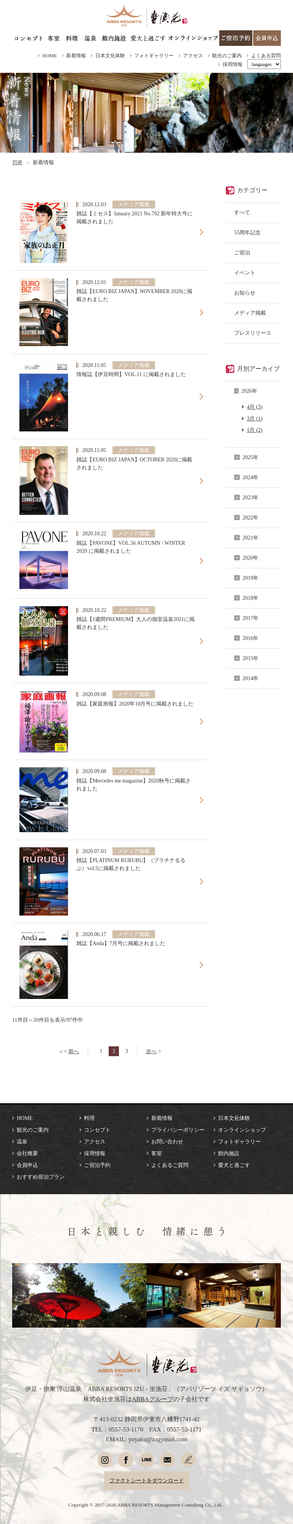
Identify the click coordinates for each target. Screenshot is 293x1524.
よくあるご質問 (169, 1165)
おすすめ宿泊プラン (41, 1177)
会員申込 (27, 1165)
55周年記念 (247, 232)
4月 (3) (254, 407)
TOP (17, 162)
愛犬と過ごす (234, 1165)
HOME (49, 55)
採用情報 (232, 64)
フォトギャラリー (154, 55)
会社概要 (27, 1153)
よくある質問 (266, 55)
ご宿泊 (242, 252)
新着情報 (76, 55)
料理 (89, 1118)
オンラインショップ (242, 1130)
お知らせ (244, 293)
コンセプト (97, 1130)
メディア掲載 (250, 313)
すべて (242, 212)
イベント (244, 273)
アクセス (193, 55)
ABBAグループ (152, 1399)
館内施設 (228, 1153)
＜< (69, 1051)
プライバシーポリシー (177, 1130)
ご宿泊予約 (97, 1165)
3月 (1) (254, 418)
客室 (156, 1153)
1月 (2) (254, 430)
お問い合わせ (167, 1141)
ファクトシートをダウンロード (146, 1480)
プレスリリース (252, 333)
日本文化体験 (110, 55)
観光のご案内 (227, 55)
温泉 (22, 1141)
